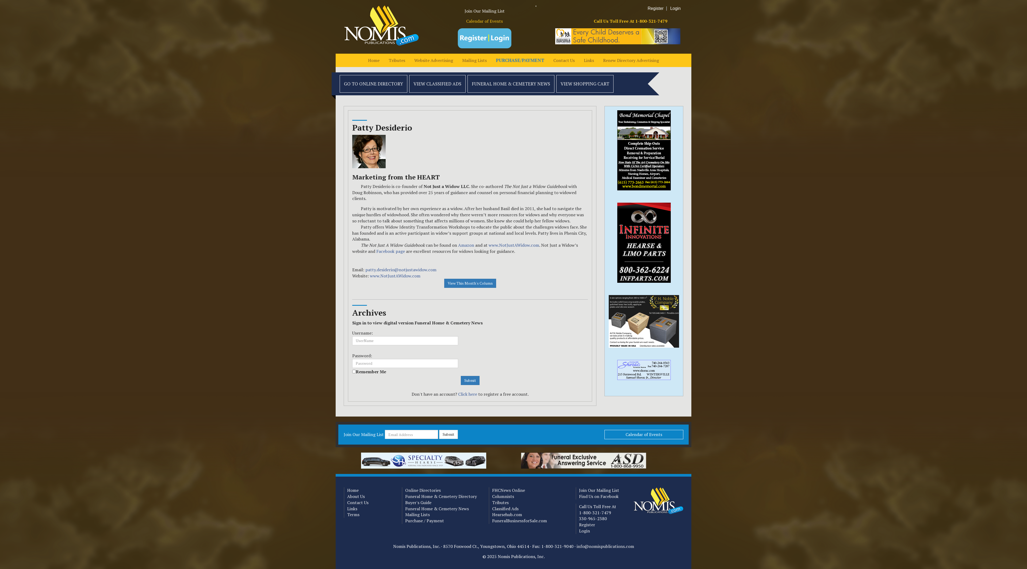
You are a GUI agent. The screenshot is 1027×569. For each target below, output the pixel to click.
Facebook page (390, 251)
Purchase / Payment (424, 521)
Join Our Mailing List (485, 11)
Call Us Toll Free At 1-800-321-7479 (630, 21)
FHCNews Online (508, 490)
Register (656, 8)
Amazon (466, 245)
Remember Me (371, 372)
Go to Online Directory (373, 84)
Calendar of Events (484, 21)
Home (374, 60)
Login (675, 8)
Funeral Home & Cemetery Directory (441, 496)
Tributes (397, 60)
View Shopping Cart (585, 84)
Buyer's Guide (418, 502)
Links (589, 60)
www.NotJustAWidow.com (514, 245)
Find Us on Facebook (599, 496)
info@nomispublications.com (605, 546)
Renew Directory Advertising (631, 60)
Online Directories (423, 490)
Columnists (503, 496)
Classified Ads (505, 509)
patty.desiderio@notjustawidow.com (400, 270)
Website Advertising (433, 60)
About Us (356, 496)
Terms (353, 514)
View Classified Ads (437, 84)
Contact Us (564, 60)
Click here (467, 394)
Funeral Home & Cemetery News (511, 84)
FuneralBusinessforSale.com (519, 521)
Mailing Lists (474, 60)
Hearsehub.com (507, 514)
